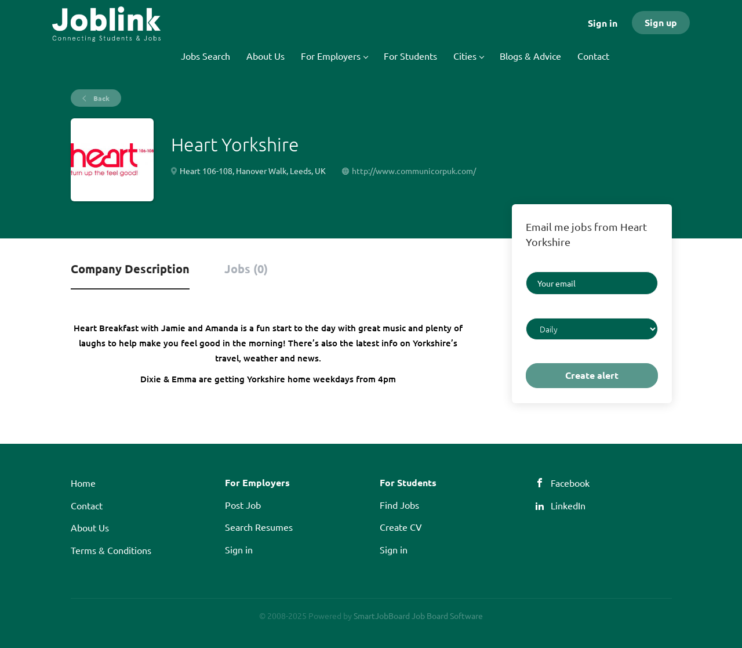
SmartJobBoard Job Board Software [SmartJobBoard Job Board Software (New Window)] (418, 615)
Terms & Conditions (111, 550)
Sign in (602, 23)
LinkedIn (568, 505)
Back (101, 98)
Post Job (243, 505)
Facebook (570, 482)
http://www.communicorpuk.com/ (414, 170)
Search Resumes (259, 527)
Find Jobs (399, 505)
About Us (90, 527)
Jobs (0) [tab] (246, 268)
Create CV (401, 527)
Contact (87, 505)
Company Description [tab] (130, 268)
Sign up (661, 22)
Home (83, 482)
